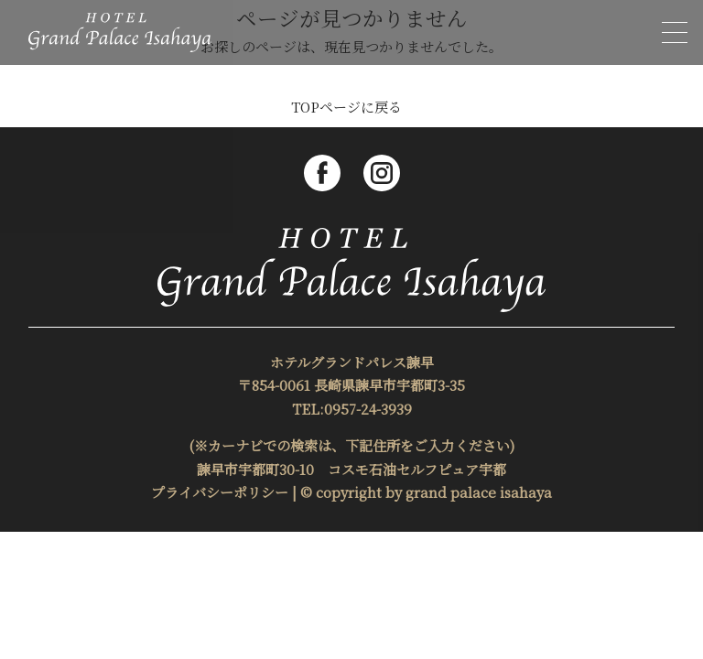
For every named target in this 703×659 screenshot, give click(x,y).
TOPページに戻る (346, 106)
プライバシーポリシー (219, 492)
